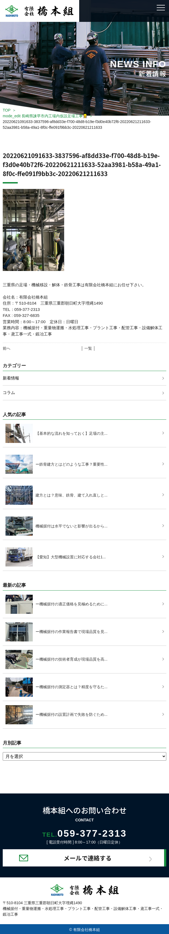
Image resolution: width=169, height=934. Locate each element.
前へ (6, 348)
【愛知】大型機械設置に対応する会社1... (70, 557)
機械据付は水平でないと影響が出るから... (71, 526)
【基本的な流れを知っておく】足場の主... (71, 433)
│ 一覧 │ (88, 348)
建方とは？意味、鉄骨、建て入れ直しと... (71, 495)
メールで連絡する (88, 857)
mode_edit (45, 116)
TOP (7, 110)
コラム (9, 392)
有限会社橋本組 (86, 929)
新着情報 (11, 378)
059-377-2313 (84, 833)
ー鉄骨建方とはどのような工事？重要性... (71, 464)
